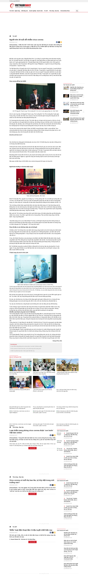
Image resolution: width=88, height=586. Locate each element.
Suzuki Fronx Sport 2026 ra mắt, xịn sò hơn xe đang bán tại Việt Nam (71, 458)
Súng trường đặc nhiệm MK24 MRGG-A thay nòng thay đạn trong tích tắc (66, 373)
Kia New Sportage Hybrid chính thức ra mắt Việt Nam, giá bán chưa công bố (71, 442)
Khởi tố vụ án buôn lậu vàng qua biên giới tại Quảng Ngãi (19, 390)
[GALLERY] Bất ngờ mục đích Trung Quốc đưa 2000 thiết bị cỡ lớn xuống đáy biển (20, 407)
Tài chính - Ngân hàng (14, 10)
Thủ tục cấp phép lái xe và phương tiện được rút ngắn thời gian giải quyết (44, 407)
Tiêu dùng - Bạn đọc (54, 10)
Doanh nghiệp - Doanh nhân (36, 10)
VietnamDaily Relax (65, 10)
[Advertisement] (44, 23)
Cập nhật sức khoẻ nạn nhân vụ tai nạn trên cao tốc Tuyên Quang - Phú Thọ (77, 104)
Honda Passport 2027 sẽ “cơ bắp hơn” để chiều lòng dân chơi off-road (71, 435)
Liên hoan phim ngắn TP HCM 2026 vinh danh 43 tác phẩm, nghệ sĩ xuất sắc (43, 425)
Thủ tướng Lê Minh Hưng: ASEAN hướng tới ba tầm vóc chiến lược (67, 407)
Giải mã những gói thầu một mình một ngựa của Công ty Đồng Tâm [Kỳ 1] (70, 465)
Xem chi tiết (32, 448)
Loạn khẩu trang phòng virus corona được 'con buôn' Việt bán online (26, 346)
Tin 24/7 (46, 10)
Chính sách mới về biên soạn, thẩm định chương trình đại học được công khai (44, 373)
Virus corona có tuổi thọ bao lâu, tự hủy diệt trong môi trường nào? (26, 348)
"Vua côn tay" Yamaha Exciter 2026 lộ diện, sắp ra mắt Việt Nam (70, 450)
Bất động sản (24, 10)
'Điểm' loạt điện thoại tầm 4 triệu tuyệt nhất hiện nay (22, 350)
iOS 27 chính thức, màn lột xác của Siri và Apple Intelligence (20, 425)
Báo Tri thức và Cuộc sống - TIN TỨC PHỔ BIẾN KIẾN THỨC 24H (20, 6)
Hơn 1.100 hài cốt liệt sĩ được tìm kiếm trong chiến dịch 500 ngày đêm (66, 390)
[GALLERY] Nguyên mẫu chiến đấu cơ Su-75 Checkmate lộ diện (76, 112)
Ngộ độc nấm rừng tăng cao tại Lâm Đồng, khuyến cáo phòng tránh (77, 89)
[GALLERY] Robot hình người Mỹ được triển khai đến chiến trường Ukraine (77, 120)
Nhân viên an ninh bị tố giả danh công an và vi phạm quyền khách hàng (76, 96)
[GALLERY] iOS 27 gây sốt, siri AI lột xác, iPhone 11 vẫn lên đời (42, 390)
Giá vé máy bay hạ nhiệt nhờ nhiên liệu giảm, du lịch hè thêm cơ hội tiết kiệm (67, 425)
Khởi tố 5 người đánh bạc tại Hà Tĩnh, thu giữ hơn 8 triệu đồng (19, 373)
